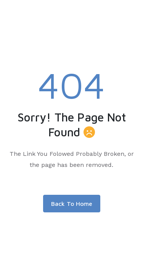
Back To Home (71, 203)
